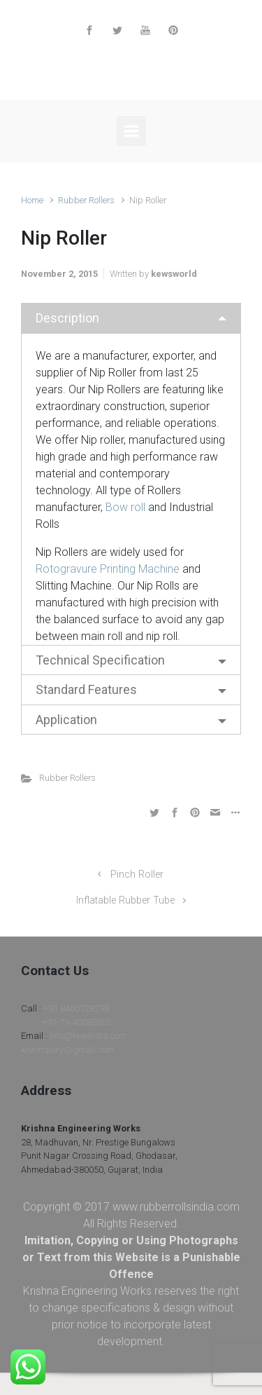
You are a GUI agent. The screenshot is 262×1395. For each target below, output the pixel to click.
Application (66, 719)
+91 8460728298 (76, 1008)
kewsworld (174, 273)
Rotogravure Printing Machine (108, 569)
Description (67, 318)
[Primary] (131, 131)
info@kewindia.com (88, 1035)
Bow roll (125, 507)
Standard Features (86, 689)
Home (32, 200)
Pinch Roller (136, 874)
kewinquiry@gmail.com (67, 1049)
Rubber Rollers (86, 200)
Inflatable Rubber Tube (125, 900)
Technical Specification (100, 660)
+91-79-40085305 (76, 1022)
